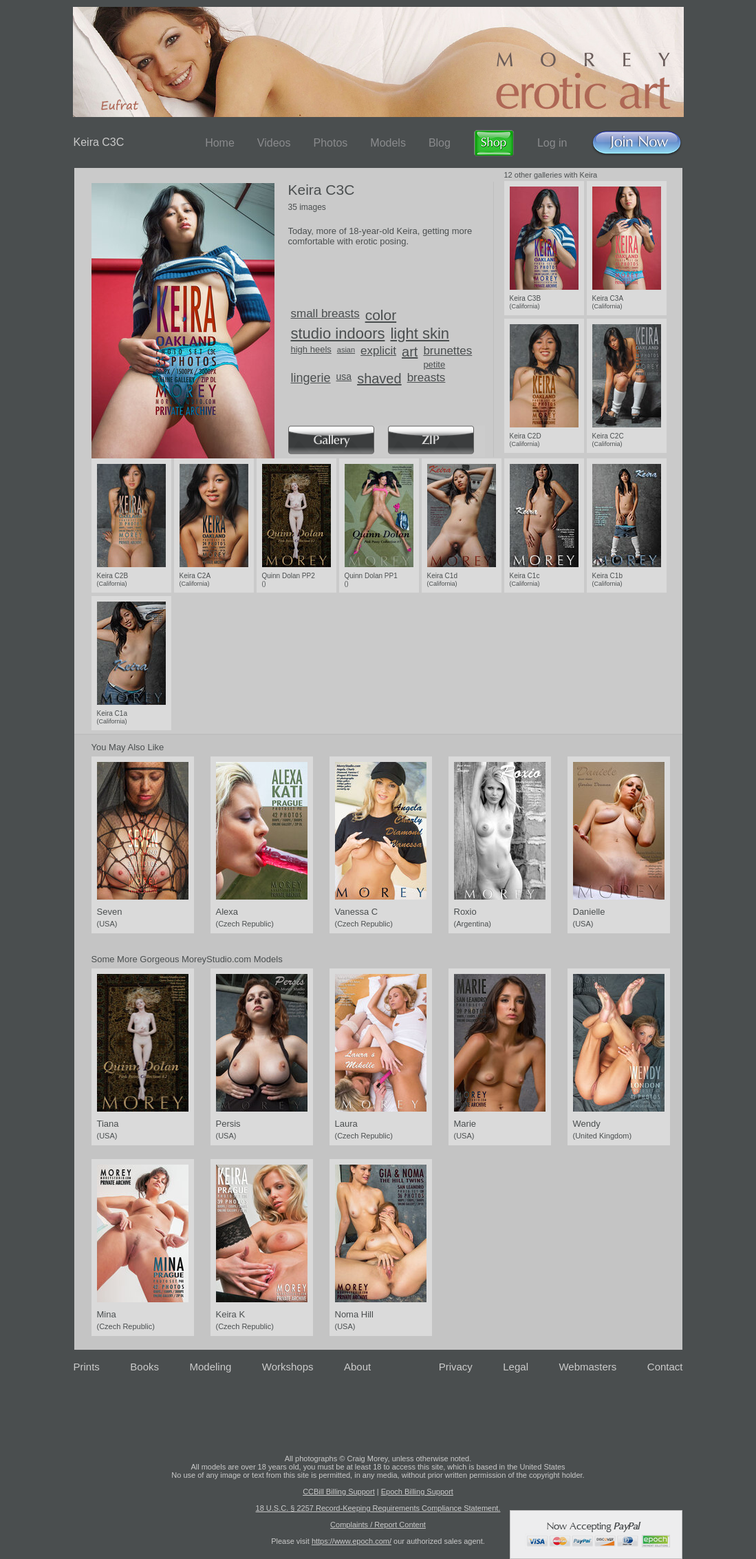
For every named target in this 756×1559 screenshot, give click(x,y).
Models (388, 143)
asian (346, 350)
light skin (419, 333)
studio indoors (338, 333)
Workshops (288, 1366)
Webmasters (587, 1366)
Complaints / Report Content (378, 1524)
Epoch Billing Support (417, 1491)
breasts (426, 377)
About (357, 1366)
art (410, 351)
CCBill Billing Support (339, 1491)
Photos (330, 143)
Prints (87, 1366)
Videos (274, 143)
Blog (440, 143)
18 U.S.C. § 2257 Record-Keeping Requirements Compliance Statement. (378, 1508)
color (381, 315)
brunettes (447, 350)
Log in (552, 143)
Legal (515, 1366)
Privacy (456, 1366)
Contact (665, 1366)
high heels (311, 349)
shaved (379, 378)
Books (144, 1366)
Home (220, 143)
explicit (378, 350)
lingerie (311, 378)
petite (434, 364)
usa (344, 376)
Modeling (210, 1366)
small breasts (325, 313)
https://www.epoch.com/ (351, 1541)
